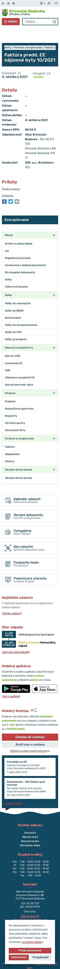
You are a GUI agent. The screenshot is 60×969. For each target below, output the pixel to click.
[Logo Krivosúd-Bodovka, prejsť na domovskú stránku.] (30, 12)
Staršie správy (14, 788)
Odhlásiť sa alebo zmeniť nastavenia (30, 735)
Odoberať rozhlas (30, 722)
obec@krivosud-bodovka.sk (30, 904)
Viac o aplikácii (11, 681)
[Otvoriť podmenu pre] (54, 220)
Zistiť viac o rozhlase (30, 729)
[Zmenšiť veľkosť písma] (44, 3)
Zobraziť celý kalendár (16, 637)
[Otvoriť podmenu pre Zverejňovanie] (54, 212)
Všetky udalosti (12, 598)
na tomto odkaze (32, 942)
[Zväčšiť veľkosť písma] (49, 3)
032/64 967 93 (30, 901)
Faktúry (38, 62)
